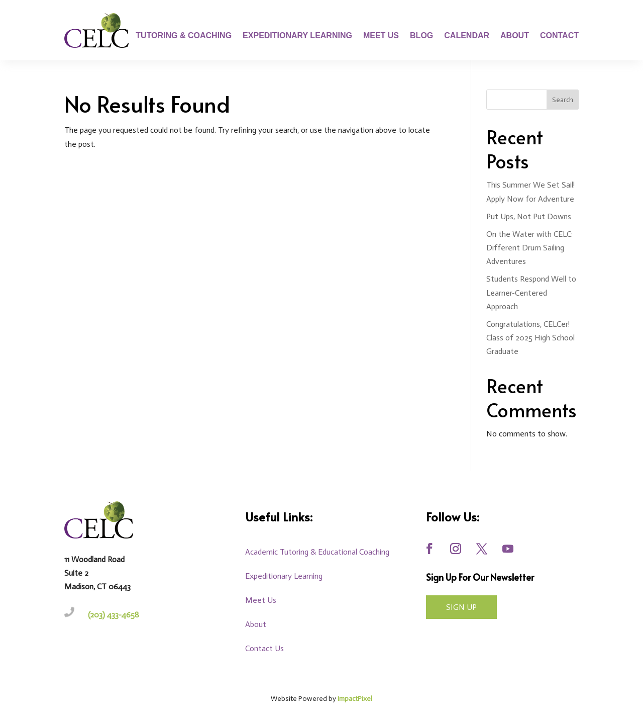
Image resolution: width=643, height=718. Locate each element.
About (514, 36)
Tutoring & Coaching (184, 36)
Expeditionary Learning (297, 36)
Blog (421, 36)
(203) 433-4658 (113, 614)
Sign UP (461, 607)
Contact (559, 36)
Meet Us (381, 36)
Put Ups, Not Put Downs (528, 216)
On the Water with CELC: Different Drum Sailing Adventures (529, 247)
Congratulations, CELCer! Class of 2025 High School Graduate (530, 337)
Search (562, 100)
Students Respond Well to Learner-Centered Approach (531, 292)
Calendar (466, 36)
